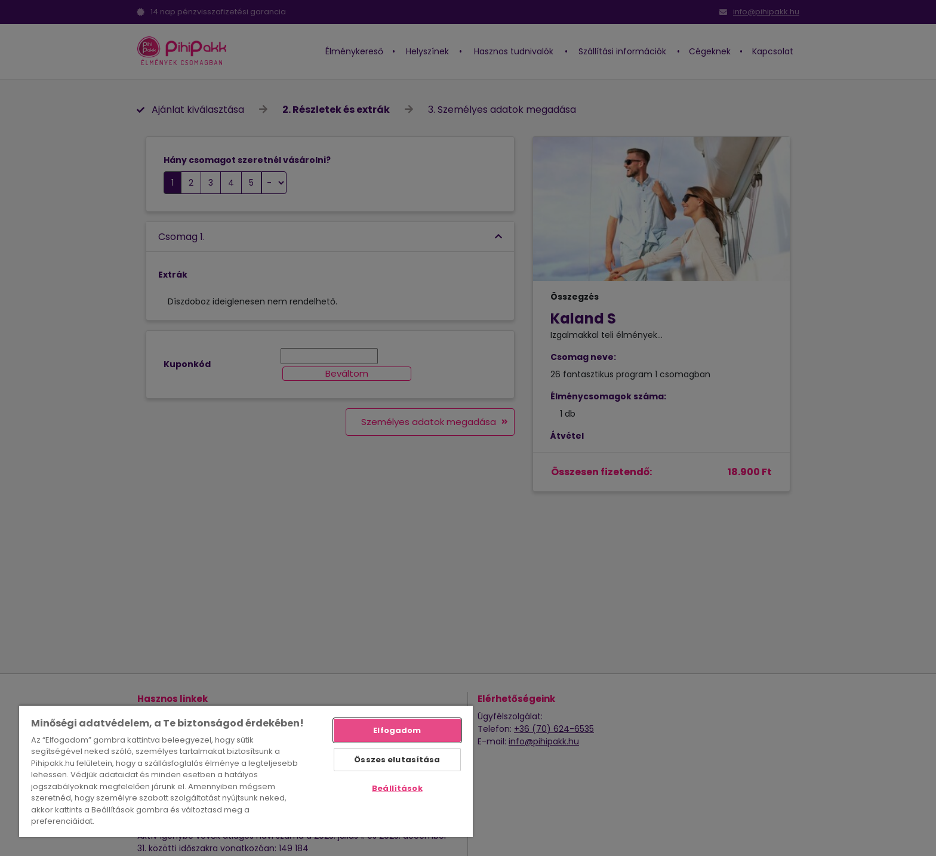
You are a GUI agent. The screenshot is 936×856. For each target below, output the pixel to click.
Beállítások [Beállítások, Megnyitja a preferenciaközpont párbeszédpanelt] (397, 788)
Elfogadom (397, 730)
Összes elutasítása (397, 759)
